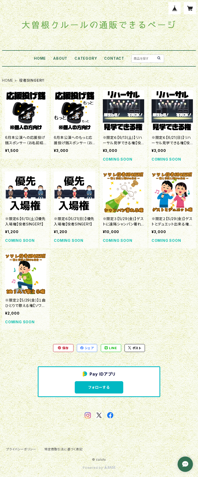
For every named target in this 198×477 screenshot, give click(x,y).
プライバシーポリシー (21, 449)
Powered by (99, 468)
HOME (40, 58)
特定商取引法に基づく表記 (63, 449)
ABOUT (60, 58)
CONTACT (114, 58)
